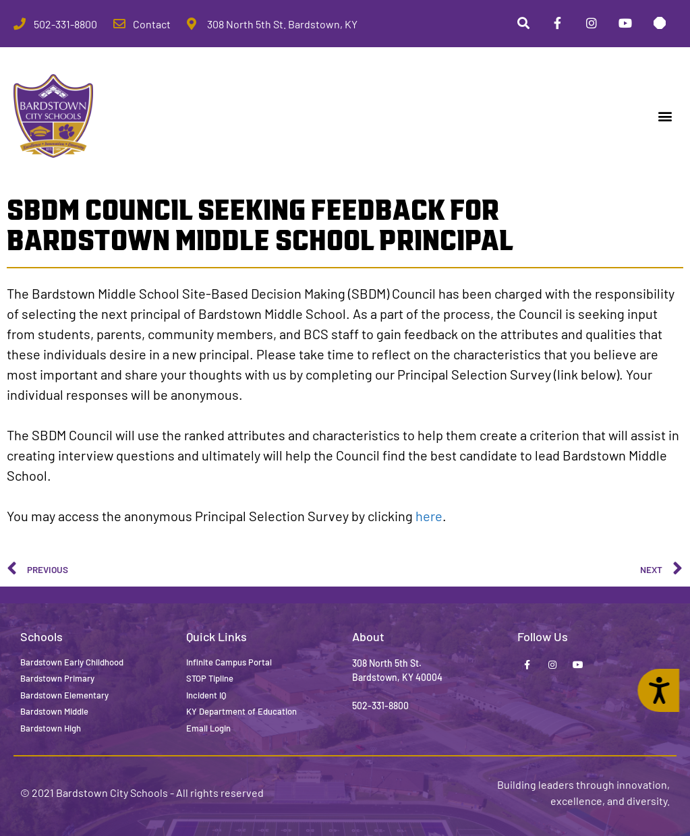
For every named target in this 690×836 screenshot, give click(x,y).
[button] (665, 116)
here (428, 516)
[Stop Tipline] (660, 23)
